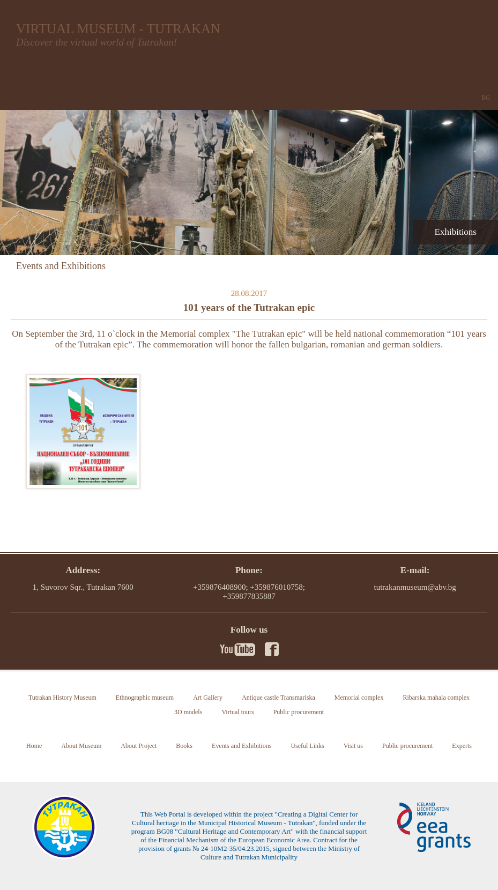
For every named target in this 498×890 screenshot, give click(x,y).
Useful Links (307, 746)
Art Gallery (207, 697)
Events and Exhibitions (241, 746)
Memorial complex (359, 697)
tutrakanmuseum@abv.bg (415, 587)
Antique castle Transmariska (278, 697)
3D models (188, 712)
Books (184, 746)
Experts (462, 746)
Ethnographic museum (145, 697)
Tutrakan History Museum (62, 697)
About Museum (81, 746)
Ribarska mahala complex (436, 697)
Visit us (353, 746)
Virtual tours (237, 712)
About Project (139, 746)
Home (34, 746)
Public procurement (298, 712)
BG (485, 97)
